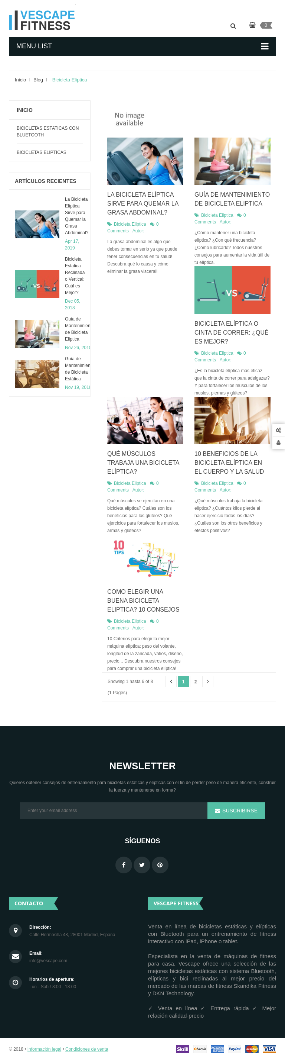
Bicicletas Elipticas (41, 152)
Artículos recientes (45, 181)
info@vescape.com (48, 960)
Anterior (171, 681)
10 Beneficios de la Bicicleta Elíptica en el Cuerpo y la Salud (229, 463)
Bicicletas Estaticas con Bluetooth (48, 132)
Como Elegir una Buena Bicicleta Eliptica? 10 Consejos (143, 601)
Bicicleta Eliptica (130, 224)
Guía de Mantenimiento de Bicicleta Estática (79, 368)
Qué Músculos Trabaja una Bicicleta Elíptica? (143, 463)
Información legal (44, 1049)
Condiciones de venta (86, 1049)
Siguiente (208, 681)
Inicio (25, 110)
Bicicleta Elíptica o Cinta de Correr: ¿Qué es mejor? (231, 332)
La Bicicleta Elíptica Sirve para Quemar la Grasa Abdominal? (76, 216)
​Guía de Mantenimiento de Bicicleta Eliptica (79, 329)
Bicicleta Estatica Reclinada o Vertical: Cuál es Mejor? (75, 276)
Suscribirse (239, 810)
